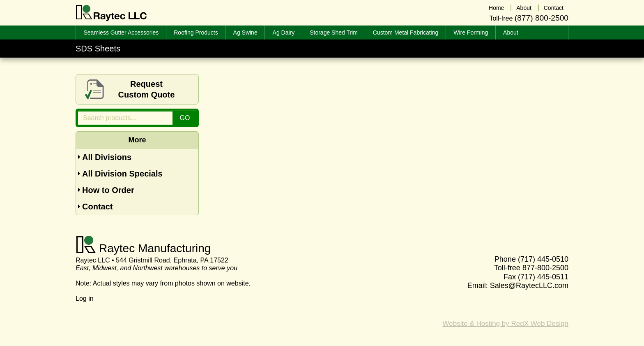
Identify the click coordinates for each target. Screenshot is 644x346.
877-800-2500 (545, 268)
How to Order (108, 190)
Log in (85, 298)
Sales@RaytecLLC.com (529, 285)
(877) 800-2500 (541, 18)
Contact (97, 206)
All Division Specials (122, 173)
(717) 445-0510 (543, 259)
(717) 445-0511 (543, 277)
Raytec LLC (111, 13)
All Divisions (106, 157)
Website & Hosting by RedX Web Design (505, 323)
